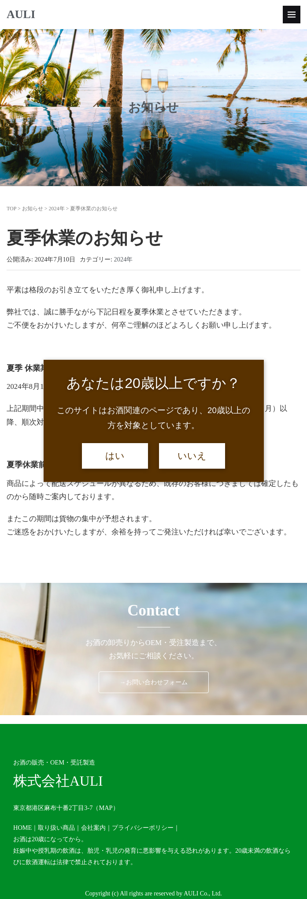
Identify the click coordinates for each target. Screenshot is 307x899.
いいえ (192, 456)
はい (115, 456)
